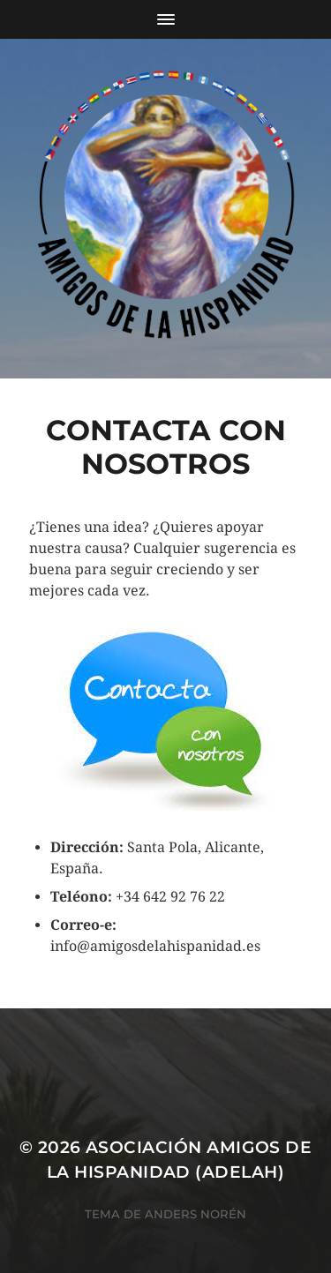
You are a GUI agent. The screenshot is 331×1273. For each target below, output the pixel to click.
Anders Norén (195, 1214)
